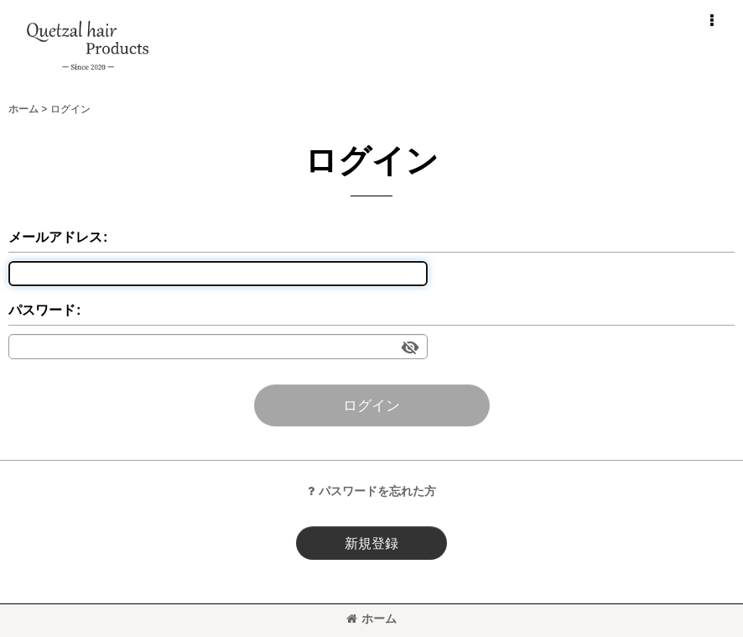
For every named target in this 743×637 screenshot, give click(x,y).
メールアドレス (55, 236)
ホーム (371, 618)
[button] (711, 21)
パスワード (41, 309)
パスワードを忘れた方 (372, 491)
